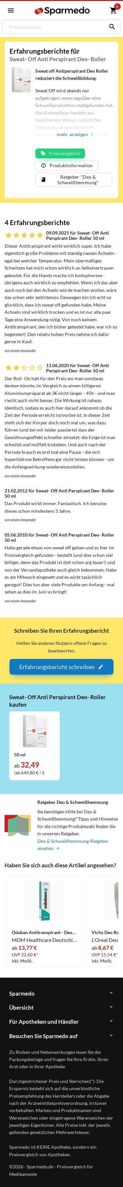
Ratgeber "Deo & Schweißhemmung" (69, 179)
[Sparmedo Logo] (62, 11)
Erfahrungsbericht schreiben (61, 666)
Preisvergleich (60, 153)
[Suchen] (110, 27)
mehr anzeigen (75, 134)
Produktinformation (67, 165)
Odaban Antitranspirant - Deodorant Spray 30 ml (44, 932)
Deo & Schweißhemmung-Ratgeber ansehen (73, 844)
